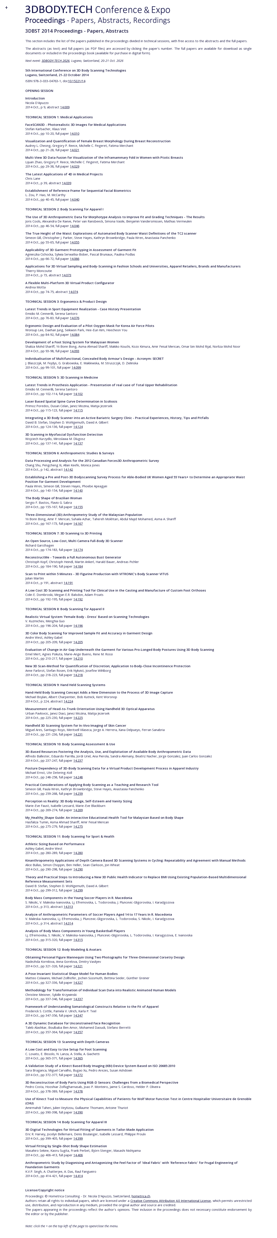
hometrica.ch (141, 1196)
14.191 (68, 583)
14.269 (78, 810)
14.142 (68, 469)
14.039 (66, 183)
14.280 (78, 853)
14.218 (78, 675)
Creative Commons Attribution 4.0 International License (170, 1200)
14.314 (68, 923)
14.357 (78, 1032)
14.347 (78, 1015)
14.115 (78, 410)
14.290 (78, 869)
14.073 (66, 275)
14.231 (78, 734)
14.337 (78, 999)
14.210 (78, 658)
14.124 (78, 426)
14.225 (78, 717)
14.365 (78, 1058)
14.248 (78, 777)
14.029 (74, 166)
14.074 (73, 292)
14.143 (78, 490)
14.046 (74, 226)
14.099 (76, 367)
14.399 (78, 1138)
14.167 (78, 523)
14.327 (78, 982)
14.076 (74, 318)
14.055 (74, 242)
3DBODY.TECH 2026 (55, 60)
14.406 (78, 1155)
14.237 (78, 760)
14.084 (74, 334)
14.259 (78, 793)
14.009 (64, 107)
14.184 (78, 566)
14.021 (74, 150)
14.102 (78, 394)
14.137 (78, 443)
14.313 (68, 906)
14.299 (78, 890)
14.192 (78, 599)
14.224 (68, 701)
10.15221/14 (76, 81)
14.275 (78, 826)
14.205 (78, 642)
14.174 (78, 549)
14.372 (78, 1075)
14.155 (78, 507)
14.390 (78, 1112)
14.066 (74, 258)
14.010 (74, 133)
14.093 (74, 351)
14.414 (78, 1176)
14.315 (78, 939)
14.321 (78, 966)
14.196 (78, 625)
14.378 (78, 1091)
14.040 (74, 199)
